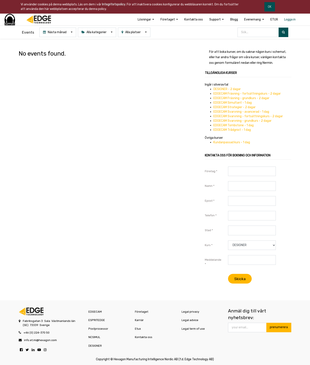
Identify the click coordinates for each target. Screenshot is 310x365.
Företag (210, 171)
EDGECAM (95, 311)
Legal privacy (190, 311)
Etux (138, 328)
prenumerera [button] (279, 327)
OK (269, 7)
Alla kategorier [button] (94, 32)
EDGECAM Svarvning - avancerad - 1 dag (241, 112)
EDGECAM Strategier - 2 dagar (234, 107)
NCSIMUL (94, 337)
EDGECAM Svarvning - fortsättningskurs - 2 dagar (248, 116)
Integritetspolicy (113, 4)
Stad (208, 230)
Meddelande (213, 259)
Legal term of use (193, 328)
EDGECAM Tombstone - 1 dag (233, 125)
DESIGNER (95, 345)
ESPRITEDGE (96, 320)
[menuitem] (194, 19)
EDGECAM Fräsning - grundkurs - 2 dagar (241, 98)
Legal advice (190, 320)
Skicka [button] (240, 279)
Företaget (141, 311)
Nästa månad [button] (55, 32)
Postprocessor (98, 328)
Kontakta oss (143, 337)
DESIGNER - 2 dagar (227, 89)
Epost (209, 200)
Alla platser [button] (131, 32)
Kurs (208, 245)
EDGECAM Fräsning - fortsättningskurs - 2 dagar (247, 93)
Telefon (210, 215)
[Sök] (283, 32)
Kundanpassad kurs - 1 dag (231, 142)
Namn (209, 185)
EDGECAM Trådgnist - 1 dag (232, 130)
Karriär (139, 320)
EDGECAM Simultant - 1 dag (232, 103)
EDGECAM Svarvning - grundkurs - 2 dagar (242, 121)
